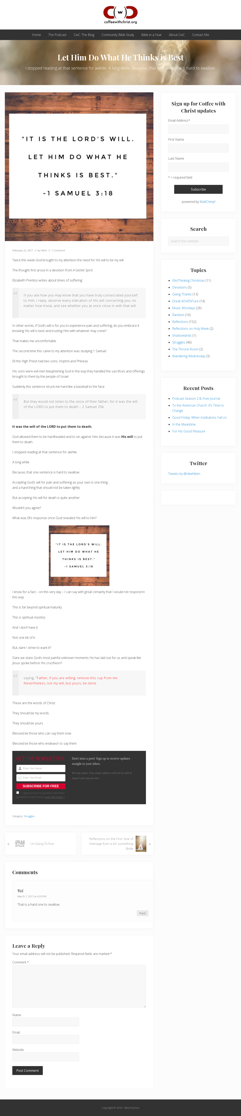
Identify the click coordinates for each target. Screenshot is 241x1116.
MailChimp (207, 201)
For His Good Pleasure (188, 431)
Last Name (176, 158)
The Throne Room (185, 349)
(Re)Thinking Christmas (188, 280)
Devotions (179, 287)
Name (16, 1015)
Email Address (179, 120)
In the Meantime (184, 424)
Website (18, 1050)
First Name (176, 139)
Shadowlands (182, 335)
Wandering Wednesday (188, 356)
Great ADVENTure (185, 301)
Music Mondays (183, 308)
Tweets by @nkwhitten (184, 473)
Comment (20, 962)
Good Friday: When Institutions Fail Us (199, 417)
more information (53, 797)
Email (16, 1032)
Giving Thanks (182, 294)
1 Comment (58, 250)
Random (178, 315)
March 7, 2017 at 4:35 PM (31, 896)
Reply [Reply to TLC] (142, 913)
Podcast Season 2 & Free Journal (196, 398)
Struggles (29, 816)
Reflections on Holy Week (190, 328)
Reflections (180, 321)
